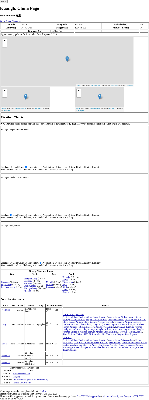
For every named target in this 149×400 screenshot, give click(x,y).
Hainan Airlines (70, 327)
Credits (43, 391)
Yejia (64, 284)
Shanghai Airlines (88, 347)
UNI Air (79, 334)
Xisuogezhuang (30, 288)
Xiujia (65, 279)
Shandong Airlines (127, 329)
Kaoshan (50, 287)
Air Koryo (125, 317)
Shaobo (49, 284)
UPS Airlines (90, 334)
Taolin (65, 289)
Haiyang (16, 377)
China (8, 21)
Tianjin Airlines (135, 332)
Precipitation (48, 167)
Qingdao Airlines (103, 329)
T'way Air (122, 332)
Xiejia (65, 287)
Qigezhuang (6, 284)
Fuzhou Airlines (125, 324)
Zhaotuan (5, 282)
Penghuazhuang (8, 287)
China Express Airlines (110, 342)
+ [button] (4, 41)
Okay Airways (89, 329)
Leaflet (79, 85)
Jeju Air (95, 327)
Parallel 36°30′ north (22, 383)
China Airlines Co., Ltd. (135, 319)
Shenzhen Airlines (79, 332)
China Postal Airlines (131, 342)
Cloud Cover (18, 167)
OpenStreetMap (96, 85)
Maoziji (49, 282)
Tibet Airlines (69, 334)
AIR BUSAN (69, 314)
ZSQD (4, 324)
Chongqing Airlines (123, 322)
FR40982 (6, 355)
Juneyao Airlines (106, 327)
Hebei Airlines (84, 327)
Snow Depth (76, 167)
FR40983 (6, 362)
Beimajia (66, 277)
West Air (101, 334)
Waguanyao (67, 282)
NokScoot (77, 329)
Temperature (33, 167)
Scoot (115, 329)
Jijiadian (27, 291)
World (2, 21)
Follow (3, 1)
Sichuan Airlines (95, 332)
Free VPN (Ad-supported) (88, 396)
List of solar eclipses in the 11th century (30, 380)
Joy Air (98, 345)
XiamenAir (111, 334)
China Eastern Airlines (73, 322)
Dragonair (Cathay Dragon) (104, 324)
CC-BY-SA (114, 85)
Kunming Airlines (134, 327)
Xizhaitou (28, 283)
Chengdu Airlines (116, 319)
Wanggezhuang (30, 278)
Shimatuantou (30, 286)
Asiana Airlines (78, 319)
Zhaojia (65, 292)
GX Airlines (139, 324)
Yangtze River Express (127, 334)
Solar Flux (62, 167)
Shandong (16, 21)
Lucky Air (67, 329)
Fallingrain (129, 85)
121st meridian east (21, 373)
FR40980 (6, 310)
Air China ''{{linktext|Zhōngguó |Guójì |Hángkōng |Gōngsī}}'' (85, 315)
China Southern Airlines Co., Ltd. (98, 322)
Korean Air (120, 327)
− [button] (4, 45)
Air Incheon (114, 317)
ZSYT (4, 344)
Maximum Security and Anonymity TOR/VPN (123, 396)
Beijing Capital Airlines (96, 319)
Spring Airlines (110, 332)
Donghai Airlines (83, 324)
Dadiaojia (28, 281)
